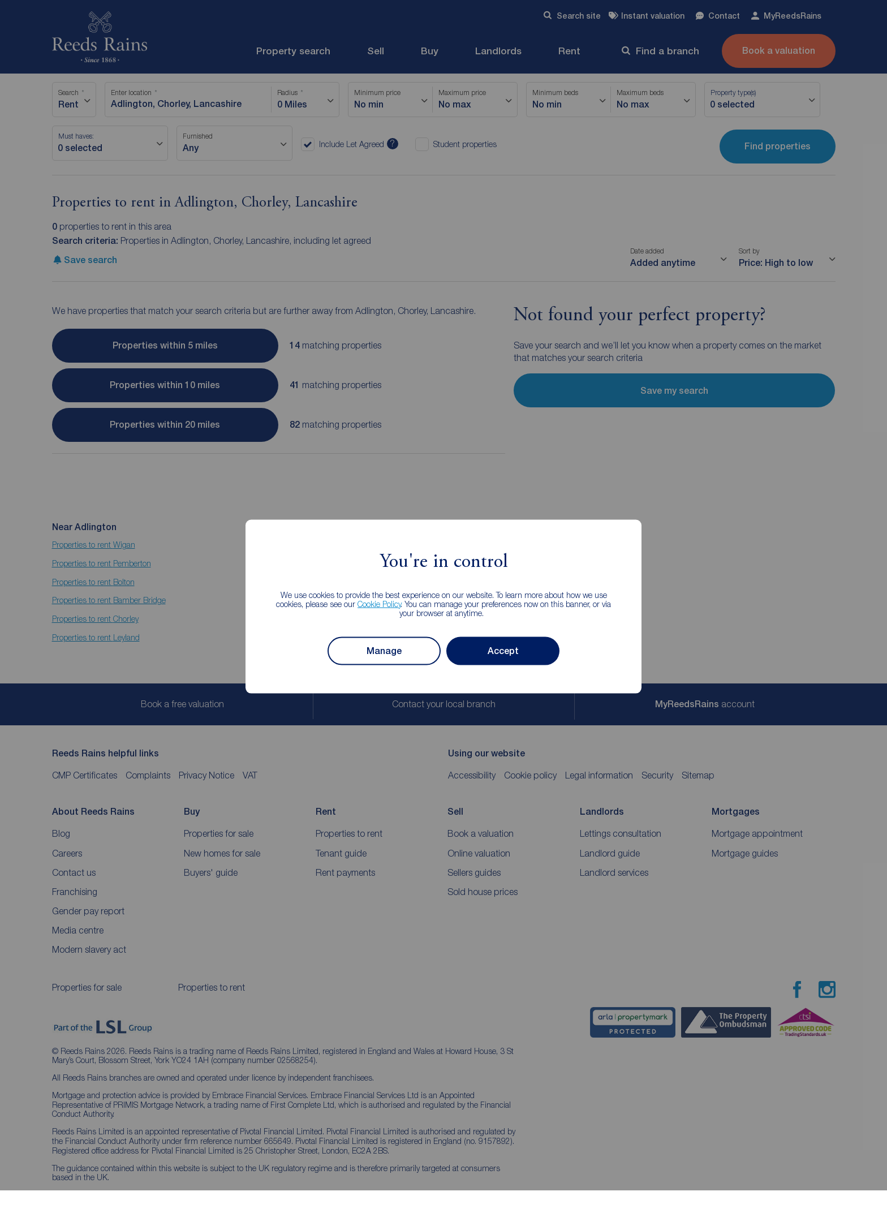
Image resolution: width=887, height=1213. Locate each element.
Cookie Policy (379, 603)
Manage (384, 651)
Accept (503, 651)
